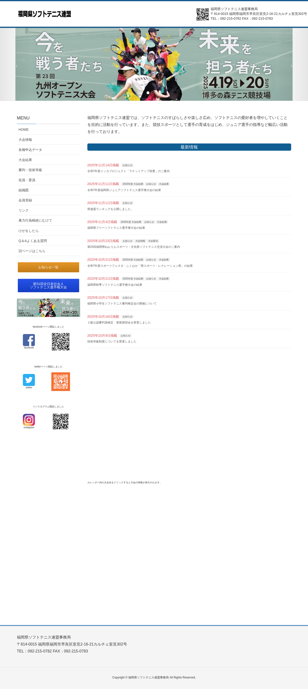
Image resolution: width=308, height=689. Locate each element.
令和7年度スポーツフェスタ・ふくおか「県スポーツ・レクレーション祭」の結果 (140, 265)
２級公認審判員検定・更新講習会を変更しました (119, 322)
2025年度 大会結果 (133, 184)
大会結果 (164, 184)
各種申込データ (30, 150)
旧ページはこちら (32, 251)
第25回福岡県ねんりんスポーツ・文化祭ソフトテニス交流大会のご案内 (133, 246)
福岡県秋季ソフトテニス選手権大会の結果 (114, 284)
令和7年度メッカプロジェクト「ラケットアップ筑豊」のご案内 (128, 171)
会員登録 (25, 200)
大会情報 (140, 241)
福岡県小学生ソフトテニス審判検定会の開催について (122, 303)
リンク (24, 210)
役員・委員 (27, 180)
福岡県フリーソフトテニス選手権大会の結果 (116, 228)
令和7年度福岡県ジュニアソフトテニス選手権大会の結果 (124, 190)
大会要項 (153, 241)
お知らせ (127, 165)
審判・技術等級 (30, 170)
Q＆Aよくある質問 (33, 241)
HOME (24, 129)
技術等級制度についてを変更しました (111, 341)
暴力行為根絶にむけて (35, 220)
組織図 (24, 190)
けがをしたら (29, 231)
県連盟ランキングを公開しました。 (110, 209)
